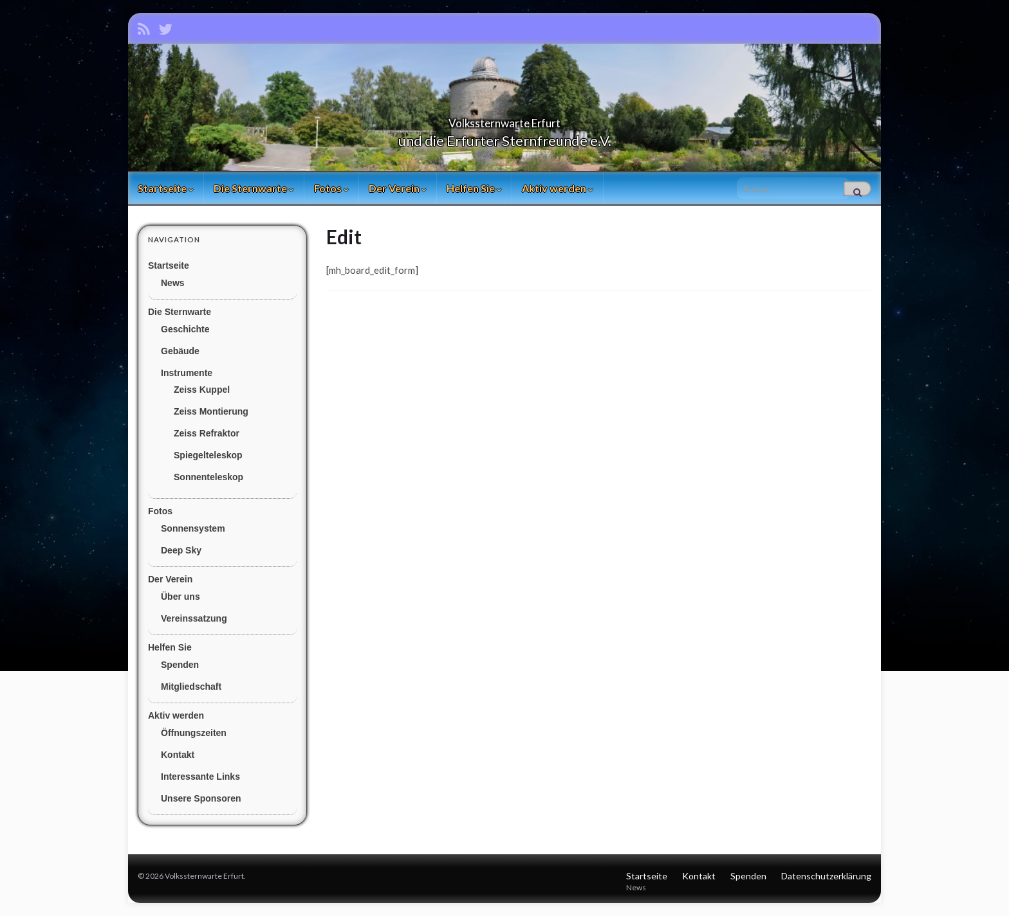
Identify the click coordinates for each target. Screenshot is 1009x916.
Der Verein (398, 188)
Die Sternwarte (254, 188)
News (173, 283)
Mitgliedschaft (191, 686)
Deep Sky (181, 550)
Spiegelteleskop (208, 455)
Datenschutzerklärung (826, 875)
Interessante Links (200, 776)
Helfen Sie (474, 188)
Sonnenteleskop (208, 477)
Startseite (166, 188)
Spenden (180, 665)
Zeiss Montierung (211, 411)
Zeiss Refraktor (206, 433)
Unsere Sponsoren (201, 798)
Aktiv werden (557, 188)
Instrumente (186, 373)
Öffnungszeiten (194, 733)
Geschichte (185, 329)
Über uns (180, 596)
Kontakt (177, 755)
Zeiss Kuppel (202, 389)
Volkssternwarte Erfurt (504, 119)
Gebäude (180, 351)
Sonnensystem (193, 528)
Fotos (331, 188)
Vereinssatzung (194, 618)
